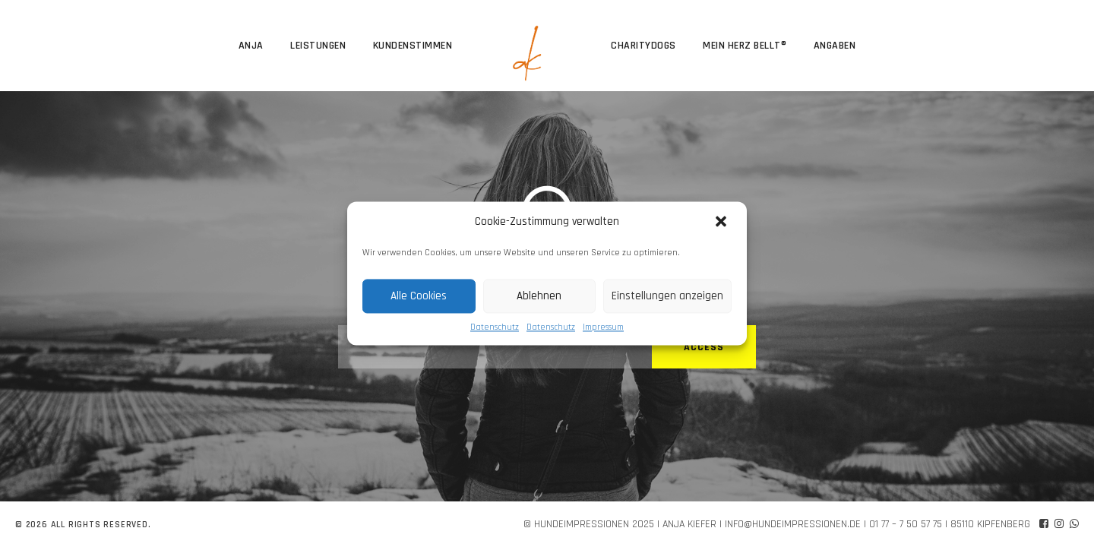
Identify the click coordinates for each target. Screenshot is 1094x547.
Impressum (603, 327)
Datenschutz (494, 327)
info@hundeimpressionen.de (793, 524)
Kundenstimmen (413, 45)
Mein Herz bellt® (744, 45)
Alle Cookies (418, 296)
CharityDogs (643, 45)
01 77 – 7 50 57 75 (905, 524)
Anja (251, 45)
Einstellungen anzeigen (667, 296)
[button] (722, 222)
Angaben (835, 45)
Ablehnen (539, 296)
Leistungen (318, 45)
